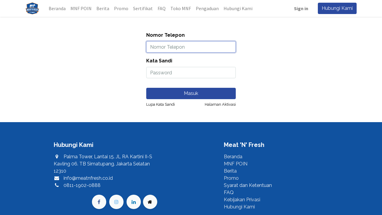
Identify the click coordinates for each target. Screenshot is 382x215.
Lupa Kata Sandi (160, 104)
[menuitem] (57, 8)
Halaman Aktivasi (220, 104)
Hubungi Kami (337, 8)
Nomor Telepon (165, 35)
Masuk (191, 93)
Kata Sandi (159, 61)
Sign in (301, 8)
